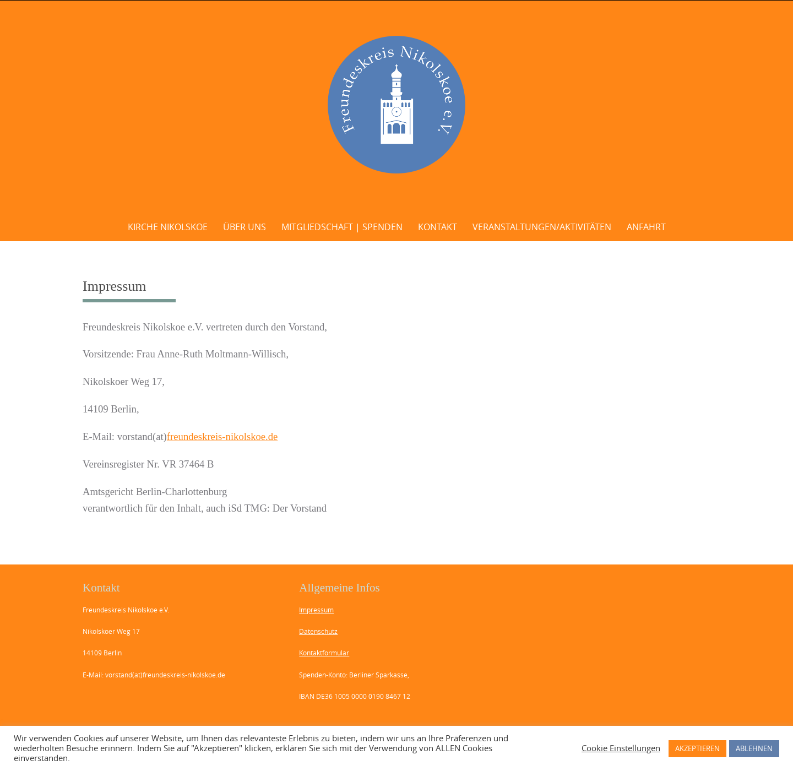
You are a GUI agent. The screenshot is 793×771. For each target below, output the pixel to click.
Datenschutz (318, 631)
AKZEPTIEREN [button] (697, 748)
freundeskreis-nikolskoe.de (222, 436)
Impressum (316, 609)
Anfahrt (646, 227)
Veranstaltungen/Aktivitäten (541, 227)
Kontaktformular (324, 652)
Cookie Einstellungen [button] (621, 748)
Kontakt (437, 227)
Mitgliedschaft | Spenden (342, 227)
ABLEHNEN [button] (754, 748)
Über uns (244, 227)
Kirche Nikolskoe (168, 227)
